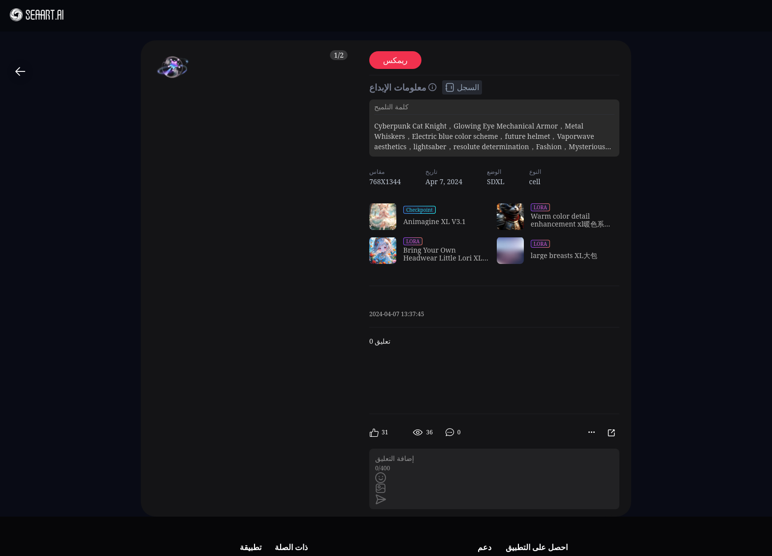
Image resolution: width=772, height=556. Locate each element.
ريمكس (395, 60)
